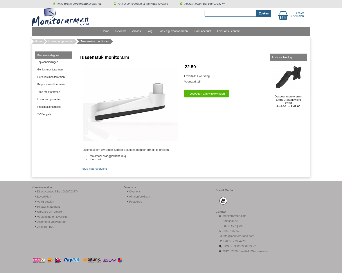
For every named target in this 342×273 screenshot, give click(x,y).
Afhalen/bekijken (138, 196)
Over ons (133, 191)
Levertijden (42, 196)
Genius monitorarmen (50, 69)
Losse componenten (61, 41)
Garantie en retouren (48, 211)
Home (105, 31)
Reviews (120, 31)
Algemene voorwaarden (50, 221)
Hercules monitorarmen (51, 77)
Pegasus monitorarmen (51, 84)
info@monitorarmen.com (238, 236)
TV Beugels (44, 114)
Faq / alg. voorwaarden (173, 31)
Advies (136, 31)
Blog (150, 31)
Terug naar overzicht (94, 168)
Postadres (134, 201)
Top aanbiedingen (47, 62)
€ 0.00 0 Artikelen (297, 14)
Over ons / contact (228, 31)
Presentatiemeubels (49, 106)
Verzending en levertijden (51, 216)
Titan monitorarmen (48, 91)
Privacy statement (47, 206)
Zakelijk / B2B (45, 226)
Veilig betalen (45, 201)
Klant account (202, 31)
